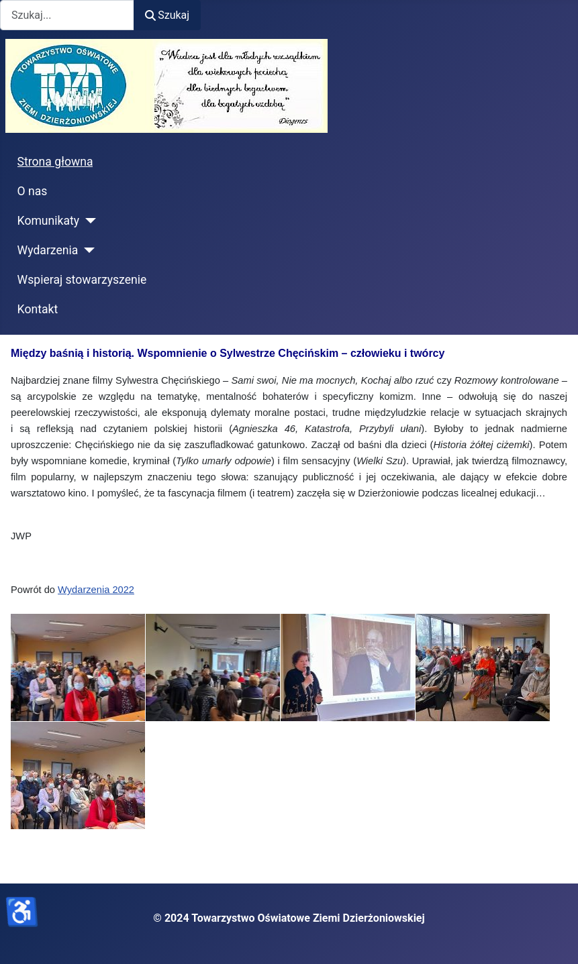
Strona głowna (55, 161)
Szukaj (167, 15)
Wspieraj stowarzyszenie (82, 279)
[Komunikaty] (87, 220)
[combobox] (67, 15)
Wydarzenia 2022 (96, 589)
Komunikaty (48, 220)
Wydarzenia (48, 250)
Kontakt (37, 309)
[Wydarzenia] (86, 250)
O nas (32, 191)
